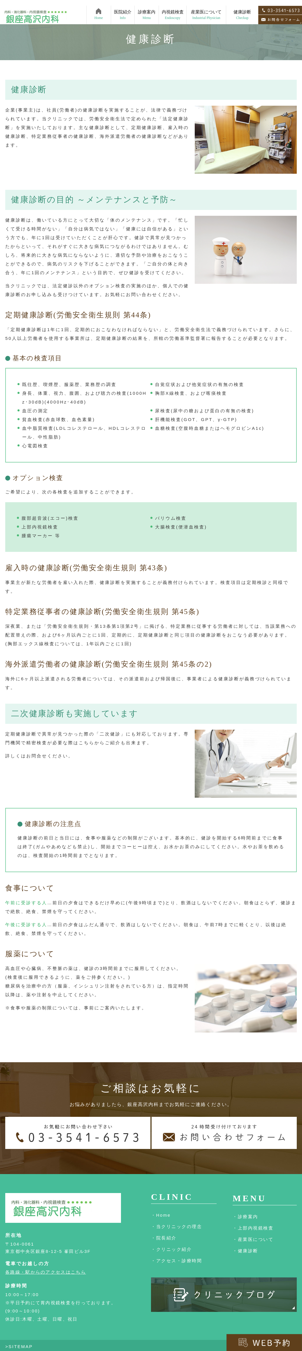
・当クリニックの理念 (176, 1226)
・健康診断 (245, 1250)
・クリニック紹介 (171, 1249)
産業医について (206, 9)
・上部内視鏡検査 (253, 1227)
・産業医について (253, 1239)
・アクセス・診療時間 (176, 1260)
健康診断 (242, 9)
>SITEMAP (19, 1346)
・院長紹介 (164, 1237)
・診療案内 (245, 1216)
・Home (161, 1215)
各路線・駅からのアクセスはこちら (45, 1272)
